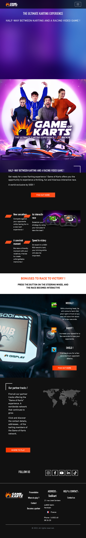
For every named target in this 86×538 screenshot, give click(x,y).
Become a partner (33, 509)
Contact (33, 503)
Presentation (33, 492)
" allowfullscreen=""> (43, 52)
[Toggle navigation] (78, 4)
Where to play (18, 450)
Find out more (43, 195)
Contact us (71, 498)
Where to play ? (33, 498)
